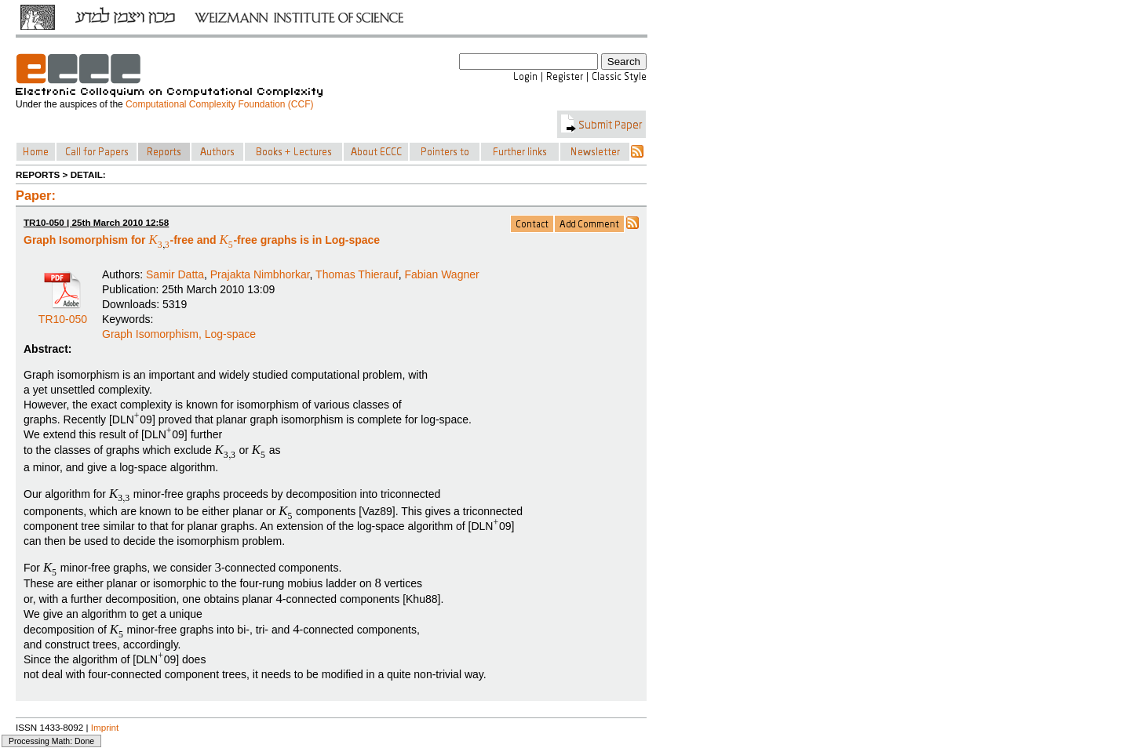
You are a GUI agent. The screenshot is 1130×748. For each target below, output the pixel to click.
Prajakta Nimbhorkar (260, 274)
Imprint (105, 727)
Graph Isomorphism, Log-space (179, 334)
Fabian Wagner (441, 274)
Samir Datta (175, 274)
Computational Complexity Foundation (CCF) (219, 104)
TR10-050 (62, 313)
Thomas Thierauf (357, 274)
